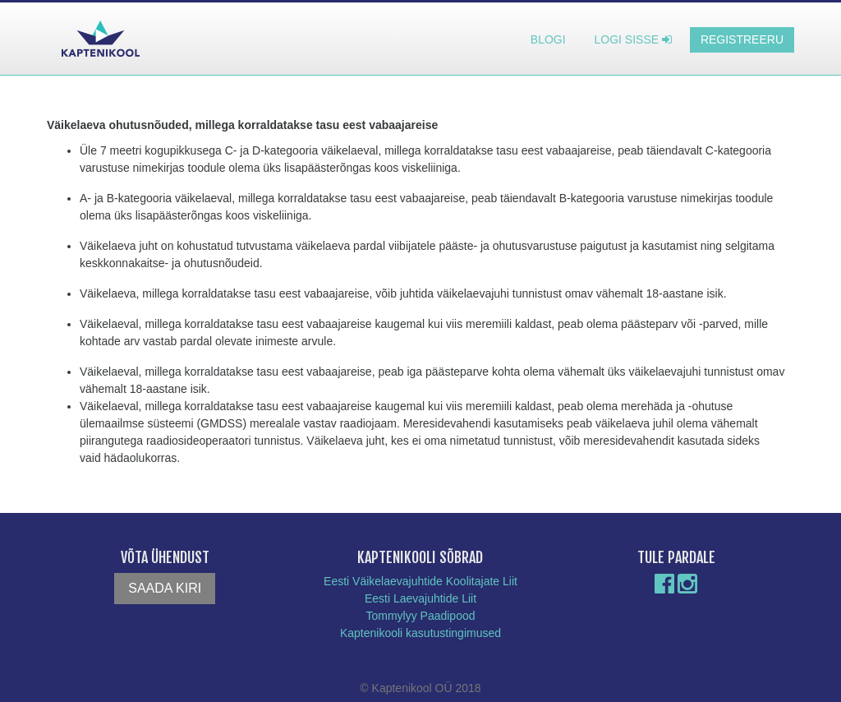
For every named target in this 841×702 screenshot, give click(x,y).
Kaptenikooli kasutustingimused (420, 633)
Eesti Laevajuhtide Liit (420, 598)
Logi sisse (633, 39)
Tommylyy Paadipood (420, 615)
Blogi (548, 39)
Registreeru (742, 39)
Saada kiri (164, 588)
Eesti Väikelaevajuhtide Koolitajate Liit (420, 581)
